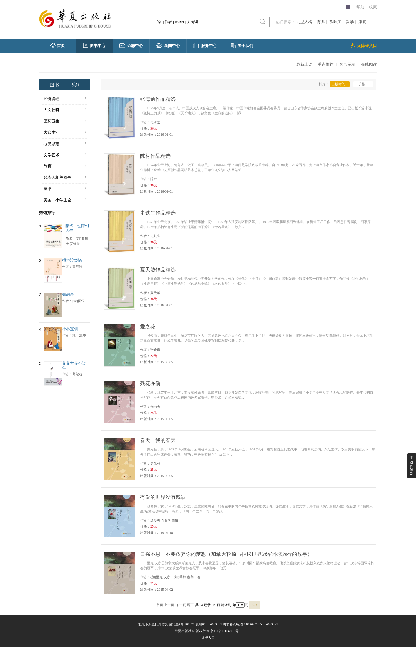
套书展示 (347, 64)
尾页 (190, 605)
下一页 (181, 605)
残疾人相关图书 (65, 177)
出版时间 (340, 84)
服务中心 (205, 45)
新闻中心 (168, 45)
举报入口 (208, 638)
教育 (65, 166)
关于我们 (241, 45)
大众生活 (65, 132)
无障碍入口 (364, 45)
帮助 (360, 7)
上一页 (169, 605)
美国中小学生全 (65, 200)
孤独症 (335, 22)
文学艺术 (65, 155)
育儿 (321, 22)
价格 (363, 84)
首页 (57, 45)
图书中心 (94, 45)
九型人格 (304, 22)
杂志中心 (131, 45)
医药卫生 (65, 121)
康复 (362, 22)
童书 (65, 189)
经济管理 (65, 99)
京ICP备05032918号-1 (226, 631)
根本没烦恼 (72, 260)
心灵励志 (65, 144)
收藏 (373, 7)
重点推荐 (326, 64)
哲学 (350, 22)
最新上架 (304, 64)
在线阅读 (369, 64)
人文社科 (65, 110)
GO (254, 605)
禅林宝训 (70, 329)
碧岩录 (68, 295)
